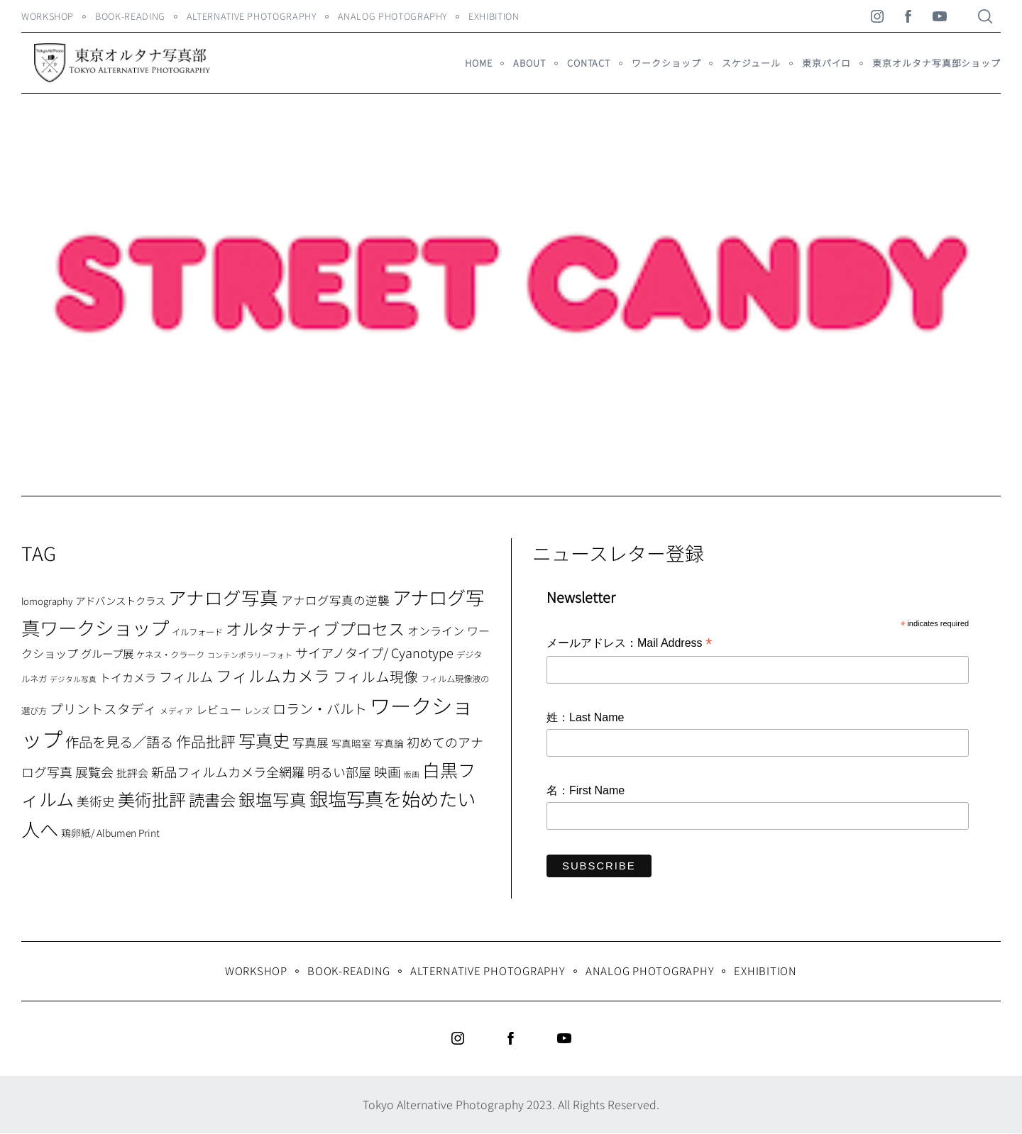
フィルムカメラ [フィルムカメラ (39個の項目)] (273, 675)
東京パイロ (826, 63)
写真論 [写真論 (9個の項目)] (389, 743)
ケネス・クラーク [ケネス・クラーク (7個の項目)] (170, 654)
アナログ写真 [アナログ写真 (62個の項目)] (223, 597)
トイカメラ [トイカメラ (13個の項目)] (127, 677)
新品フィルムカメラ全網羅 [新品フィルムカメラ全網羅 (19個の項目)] (227, 771)
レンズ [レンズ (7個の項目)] (257, 710)
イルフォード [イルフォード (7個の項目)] (197, 632)
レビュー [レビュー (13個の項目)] (218, 709)
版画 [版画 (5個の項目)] (411, 774)
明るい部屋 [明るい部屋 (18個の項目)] (339, 771)
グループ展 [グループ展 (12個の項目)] (107, 653)
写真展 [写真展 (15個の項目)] (310, 742)
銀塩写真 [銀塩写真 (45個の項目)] (272, 799)
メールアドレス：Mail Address (629, 644)
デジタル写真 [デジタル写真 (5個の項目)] (73, 679)
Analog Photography (393, 16)
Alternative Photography (252, 16)
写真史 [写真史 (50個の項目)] (264, 740)
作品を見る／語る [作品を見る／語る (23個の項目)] (119, 741)
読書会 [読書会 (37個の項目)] (212, 799)
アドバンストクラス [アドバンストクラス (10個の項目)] (120, 600)
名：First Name (585, 790)
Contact (588, 63)
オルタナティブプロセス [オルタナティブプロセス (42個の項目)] (315, 628)
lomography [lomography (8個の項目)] (46, 601)
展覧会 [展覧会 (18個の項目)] (94, 771)
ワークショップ (666, 63)
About (529, 63)
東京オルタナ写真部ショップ (936, 63)
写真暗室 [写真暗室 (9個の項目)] (351, 743)
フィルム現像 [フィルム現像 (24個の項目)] (375, 676)
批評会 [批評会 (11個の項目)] (132, 772)
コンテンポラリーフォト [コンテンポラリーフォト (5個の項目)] (249, 655)
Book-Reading (130, 16)
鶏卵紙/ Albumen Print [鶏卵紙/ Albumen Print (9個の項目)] (110, 833)
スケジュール (751, 63)
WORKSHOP (47, 16)
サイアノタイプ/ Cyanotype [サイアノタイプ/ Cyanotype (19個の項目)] (374, 652)
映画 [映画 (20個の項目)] (387, 771)
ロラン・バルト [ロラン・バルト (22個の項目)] (320, 708)
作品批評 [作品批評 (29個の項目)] (206, 741)
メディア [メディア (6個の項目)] (176, 710)
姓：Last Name (585, 717)
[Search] (985, 16)
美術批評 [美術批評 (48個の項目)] (152, 798)
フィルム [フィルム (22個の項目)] (186, 676)
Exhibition (493, 16)
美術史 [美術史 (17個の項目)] (96, 801)
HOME (479, 63)
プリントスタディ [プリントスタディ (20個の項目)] (103, 708)
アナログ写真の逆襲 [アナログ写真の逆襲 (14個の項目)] (335, 599)
